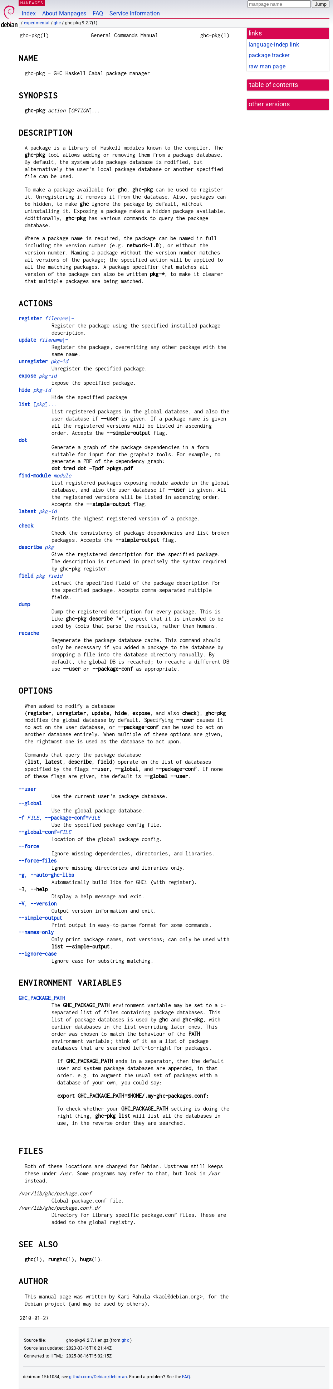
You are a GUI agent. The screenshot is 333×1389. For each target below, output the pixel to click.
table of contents (273, 84)
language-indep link (274, 44)
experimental (37, 22)
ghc (57, 22)
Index (29, 13)
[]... (38, 404)
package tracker (269, 55)
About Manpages (64, 13)
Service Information (134, 13)
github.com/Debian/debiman (98, 1376)
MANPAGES (31, 2)
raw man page (267, 66)
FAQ (98, 13)
